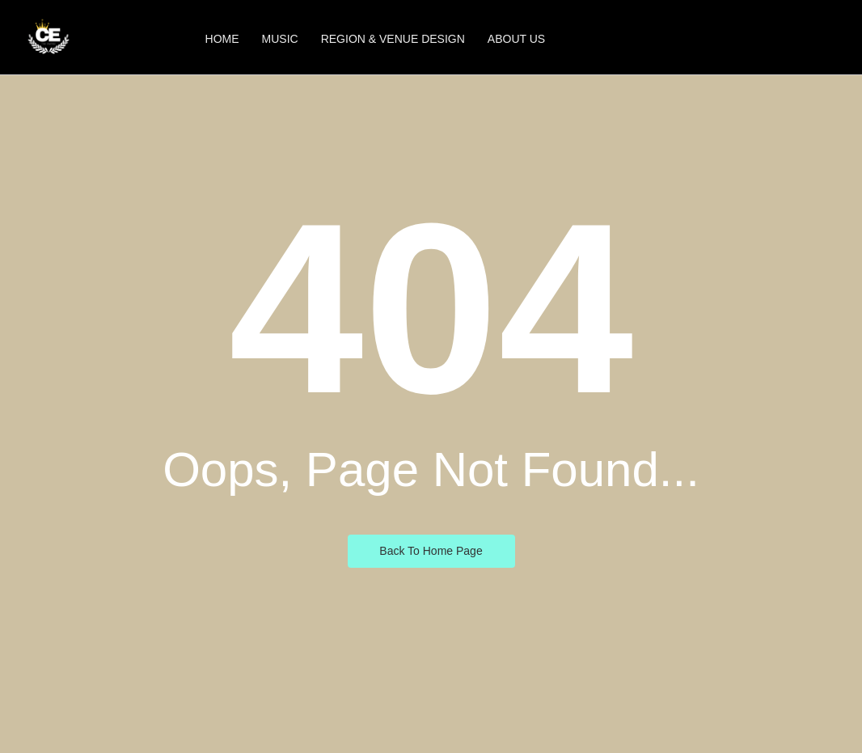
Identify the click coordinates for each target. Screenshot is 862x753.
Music (280, 38)
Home (222, 38)
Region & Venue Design (393, 38)
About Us (516, 38)
